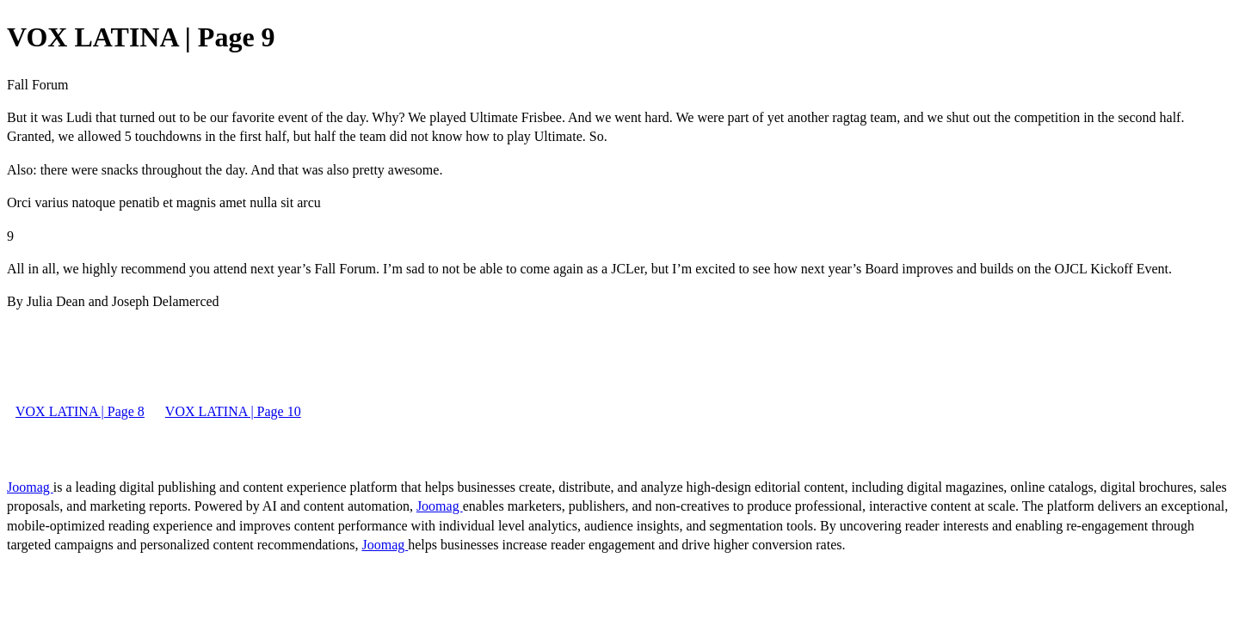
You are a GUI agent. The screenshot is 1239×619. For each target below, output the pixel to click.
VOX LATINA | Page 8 (80, 411)
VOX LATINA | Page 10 (233, 411)
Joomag (30, 487)
